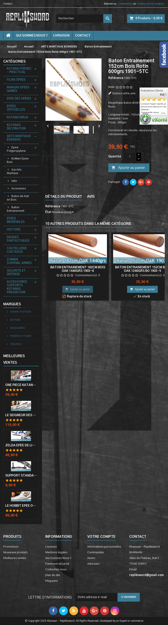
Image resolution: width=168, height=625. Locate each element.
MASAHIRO (17, 328)
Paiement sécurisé (57, 563)
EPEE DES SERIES (19, 98)
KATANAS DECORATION (16, 127)
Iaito (14, 181)
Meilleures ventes (14, 558)
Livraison (61, 35)
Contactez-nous (55, 569)
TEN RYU (16, 344)
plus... (164, 113)
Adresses (93, 563)
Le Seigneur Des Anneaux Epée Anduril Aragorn (21, 415)
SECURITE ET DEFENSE (16, 272)
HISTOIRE (14, 229)
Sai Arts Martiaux (14, 171)
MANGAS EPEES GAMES (18, 89)
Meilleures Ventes (14, 359)
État (48, 212)
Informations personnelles (104, 546)
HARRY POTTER (20, 312)
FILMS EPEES (16, 80)
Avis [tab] (91, 196)
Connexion (125, 3)
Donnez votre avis (123, 93)
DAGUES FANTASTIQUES (18, 239)
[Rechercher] (84, 18)
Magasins (51, 581)
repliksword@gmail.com (146, 575)
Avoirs (91, 558)
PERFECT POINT (21, 336)
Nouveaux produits (15, 552)
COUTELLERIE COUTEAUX (17, 250)
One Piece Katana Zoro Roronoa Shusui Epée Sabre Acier (21, 385)
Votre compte (101, 536)
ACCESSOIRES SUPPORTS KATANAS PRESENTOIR (17, 287)
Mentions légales (56, 552)
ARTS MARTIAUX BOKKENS (19, 138)
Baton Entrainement (15, 209)
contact (83, 35)
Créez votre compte (150, 3)
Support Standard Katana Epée (21, 475)
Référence (115, 78)
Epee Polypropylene (16, 149)
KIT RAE (15, 320)
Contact (7, 3)
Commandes (95, 552)
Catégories (14, 61)
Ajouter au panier (128, 168)
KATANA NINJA (17, 117)
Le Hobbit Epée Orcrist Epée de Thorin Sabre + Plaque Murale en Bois (21, 505)
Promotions (10, 546)
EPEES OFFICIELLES (16, 108)
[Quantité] (129, 156)
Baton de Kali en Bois (18, 198)
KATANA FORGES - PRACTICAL (19, 70)
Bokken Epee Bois (18, 160)
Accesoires (18, 188)
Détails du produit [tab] (63, 196)
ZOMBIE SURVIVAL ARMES (19, 261)
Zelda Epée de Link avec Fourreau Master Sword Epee (21, 445)
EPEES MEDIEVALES (16, 220)
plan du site (52, 575)
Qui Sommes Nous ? (32, 35)
